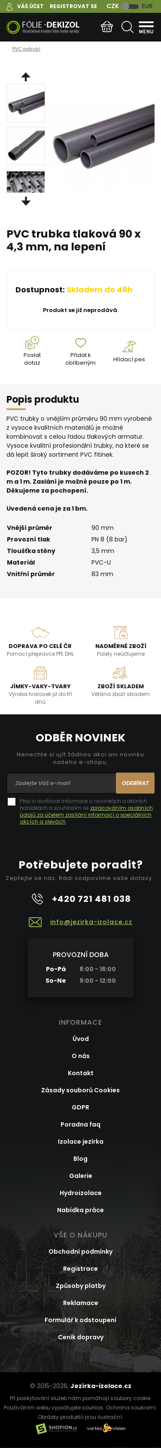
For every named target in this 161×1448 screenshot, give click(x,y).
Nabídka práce (80, 1210)
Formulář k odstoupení (80, 1320)
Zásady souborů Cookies (80, 1090)
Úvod (81, 1039)
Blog (80, 1158)
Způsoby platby (81, 1285)
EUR (147, 6)
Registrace (80, 1268)
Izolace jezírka (80, 1141)
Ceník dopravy (80, 1337)
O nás (81, 1056)
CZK (112, 6)
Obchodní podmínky (80, 1251)
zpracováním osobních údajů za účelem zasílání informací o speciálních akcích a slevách (86, 814)
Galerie (80, 1175)
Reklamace (80, 1303)
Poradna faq (80, 1124)
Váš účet (30, 6)
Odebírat (135, 783)
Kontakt (81, 1073)
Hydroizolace (81, 1193)
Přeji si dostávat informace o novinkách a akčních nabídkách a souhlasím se (86, 811)
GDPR (80, 1107)
